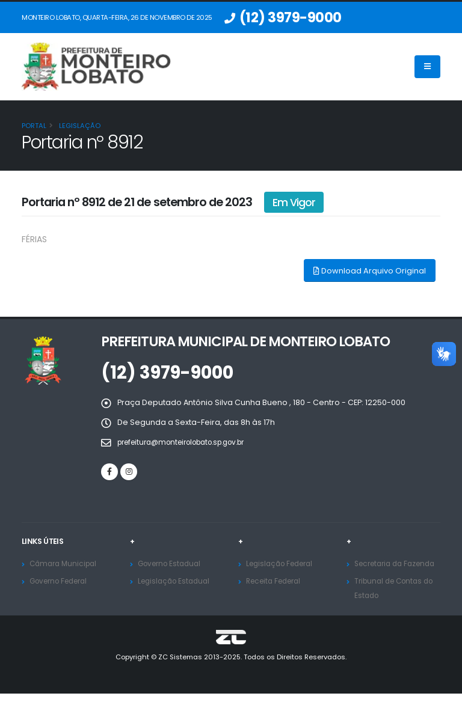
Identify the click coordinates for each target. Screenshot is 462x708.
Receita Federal (277, 581)
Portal (34, 125)
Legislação (78, 125)
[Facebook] (109, 471)
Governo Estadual (172, 563)
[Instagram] (128, 471)
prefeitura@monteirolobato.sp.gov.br (191, 442)
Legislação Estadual (176, 581)
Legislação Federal (283, 563)
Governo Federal (62, 581)
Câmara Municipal (65, 563)
